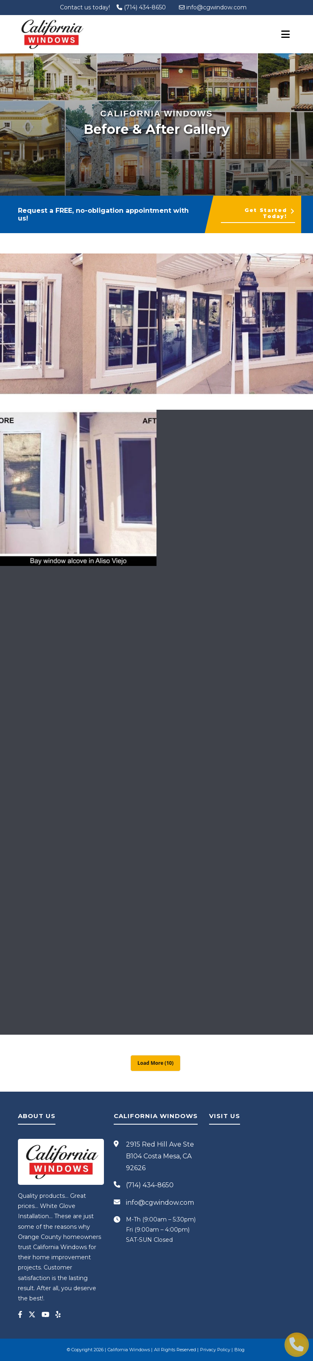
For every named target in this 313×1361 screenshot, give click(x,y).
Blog (239, 1349)
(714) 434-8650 (141, 7)
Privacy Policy (215, 1349)
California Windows (129, 1349)
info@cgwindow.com (213, 7)
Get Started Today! (270, 213)
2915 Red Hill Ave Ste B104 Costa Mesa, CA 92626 (160, 1156)
